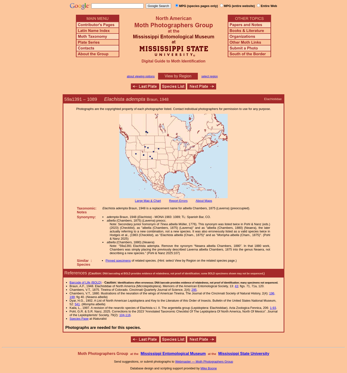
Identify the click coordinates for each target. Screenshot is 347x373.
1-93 (273, 308)
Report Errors (178, 201)
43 (236, 286)
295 (194, 290)
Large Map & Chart (148, 201)
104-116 (125, 315)
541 (77, 304)
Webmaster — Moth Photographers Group (204, 361)
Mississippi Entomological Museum (173, 354)
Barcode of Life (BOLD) (86, 282)
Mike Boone (208, 368)
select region (209, 76)
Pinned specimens (118, 260)
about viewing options (140, 76)
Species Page (79, 318)
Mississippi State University (243, 354)
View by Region (178, 76)
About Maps (204, 201)
